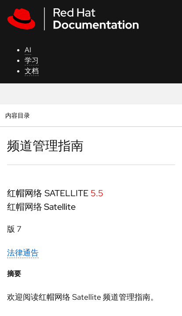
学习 (32, 60)
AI (28, 49)
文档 (32, 70)
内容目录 (17, 115)
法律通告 (23, 253)
